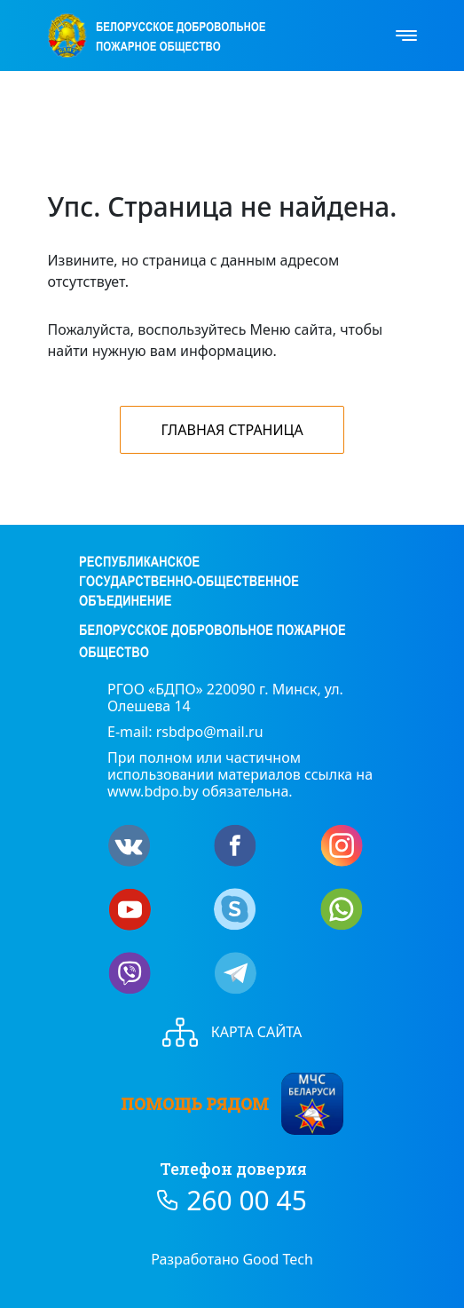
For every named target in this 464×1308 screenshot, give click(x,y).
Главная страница (232, 430)
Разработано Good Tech (232, 1259)
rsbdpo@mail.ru (209, 731)
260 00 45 (246, 1201)
